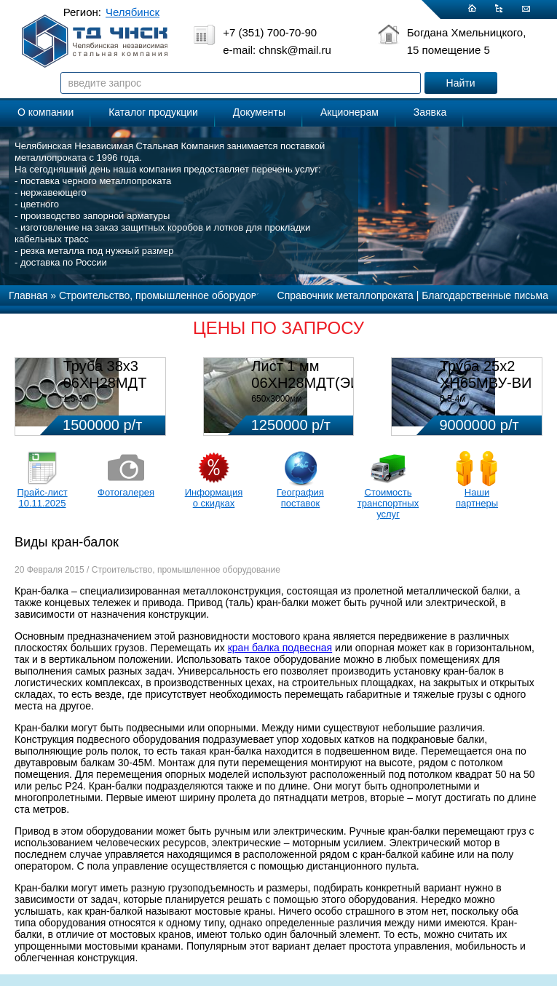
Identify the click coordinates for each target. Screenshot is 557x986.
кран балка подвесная (280, 647)
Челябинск (132, 12)
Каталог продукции (153, 112)
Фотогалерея (126, 492)
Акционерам (349, 112)
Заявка (430, 112)
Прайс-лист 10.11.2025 (42, 498)
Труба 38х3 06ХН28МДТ (105, 374)
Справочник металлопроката (345, 295)
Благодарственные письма (485, 295)
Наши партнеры (477, 498)
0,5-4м (453, 399)
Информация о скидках (214, 498)
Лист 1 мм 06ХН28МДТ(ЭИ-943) (323, 374)
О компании (45, 112)
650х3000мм (276, 399)
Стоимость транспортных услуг (388, 503)
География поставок (300, 498)
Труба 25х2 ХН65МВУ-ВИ (486, 374)
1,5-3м (76, 399)
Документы (259, 112)
